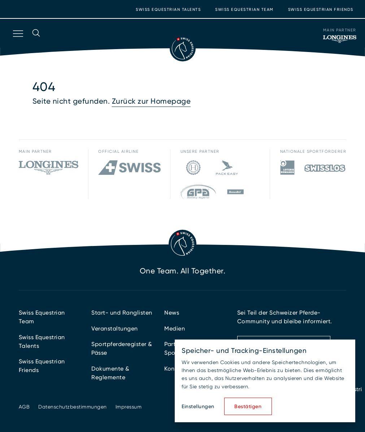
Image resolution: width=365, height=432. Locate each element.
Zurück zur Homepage (151, 101)
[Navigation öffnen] (17, 43)
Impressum (129, 407)
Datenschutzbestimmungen (72, 407)
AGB (24, 407)
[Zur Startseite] (183, 48)
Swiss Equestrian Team (244, 9)
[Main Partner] (339, 39)
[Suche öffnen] (36, 43)
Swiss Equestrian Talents (168, 9)
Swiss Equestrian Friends (320, 9)
